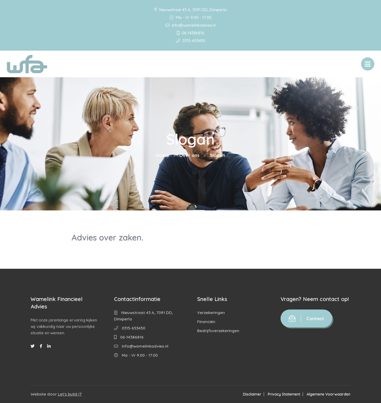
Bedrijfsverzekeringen (218, 330)
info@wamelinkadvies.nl (190, 25)
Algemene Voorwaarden (328, 394)
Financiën (206, 321)
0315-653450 (190, 40)
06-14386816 (190, 32)
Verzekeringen (211, 312)
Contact (306, 318)
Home (162, 155)
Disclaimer (252, 394)
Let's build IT (70, 394)
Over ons (189, 155)
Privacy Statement (284, 394)
